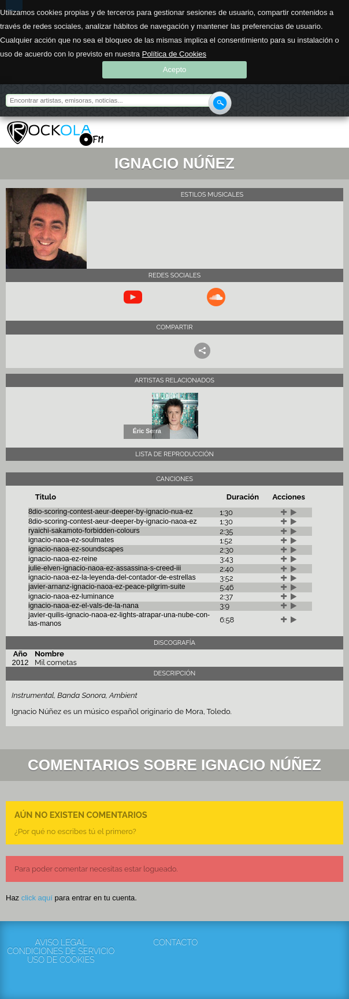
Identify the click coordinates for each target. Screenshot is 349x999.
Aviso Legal (61, 942)
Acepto (174, 69)
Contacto (175, 942)
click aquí (37, 897)
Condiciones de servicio (60, 951)
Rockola (55, 134)
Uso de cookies (61, 960)
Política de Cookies (174, 54)
